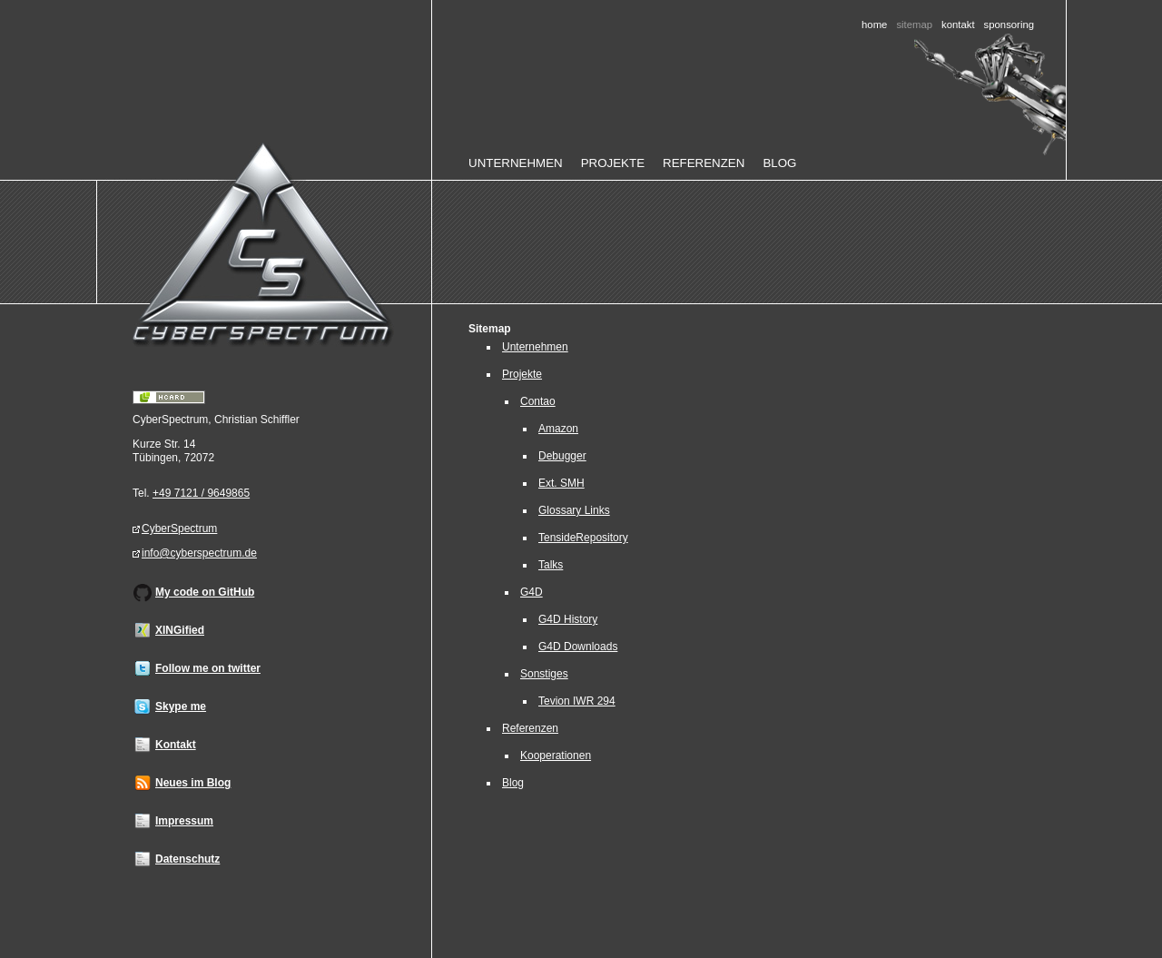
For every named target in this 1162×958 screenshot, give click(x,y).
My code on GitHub (204, 592)
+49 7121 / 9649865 (201, 493)
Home (874, 24)
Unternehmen (515, 163)
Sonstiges (544, 673)
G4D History (567, 619)
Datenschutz (187, 859)
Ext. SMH (561, 483)
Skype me (180, 706)
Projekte (613, 163)
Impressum (184, 821)
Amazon (558, 428)
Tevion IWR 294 (576, 701)
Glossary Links (574, 510)
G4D (531, 592)
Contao (538, 401)
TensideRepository (583, 537)
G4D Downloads (577, 646)
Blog (779, 163)
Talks (550, 564)
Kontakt (958, 24)
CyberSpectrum (179, 528)
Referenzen (703, 163)
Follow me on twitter (208, 668)
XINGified (179, 630)
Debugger (562, 455)
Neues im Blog (193, 782)
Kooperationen (555, 755)
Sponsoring (1009, 24)
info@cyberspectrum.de (199, 553)
